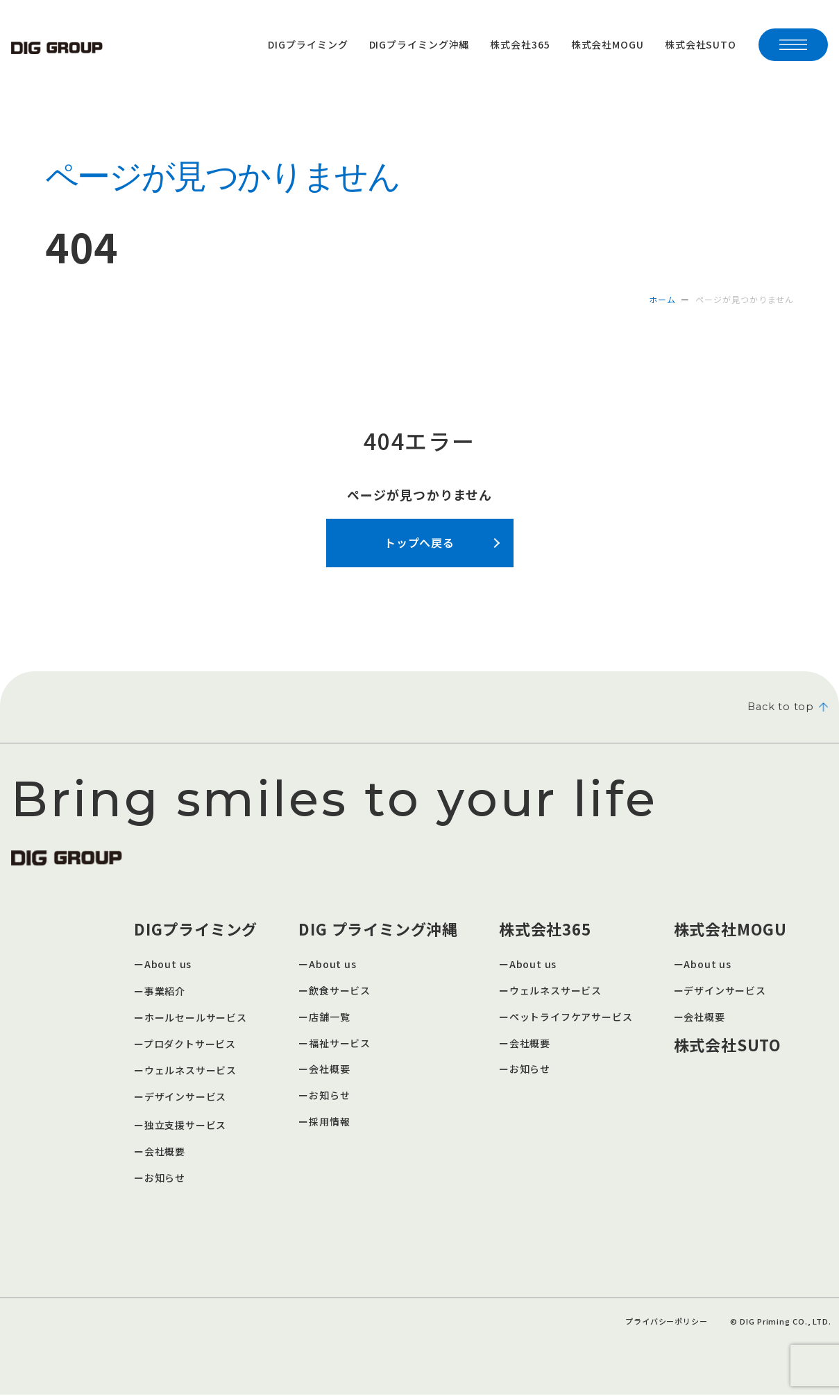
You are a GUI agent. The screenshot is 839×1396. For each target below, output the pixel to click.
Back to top (785, 707)
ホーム (662, 299)
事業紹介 (165, 992)
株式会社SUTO (700, 44)
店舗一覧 (329, 1018)
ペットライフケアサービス (571, 1018)
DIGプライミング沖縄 (419, 44)
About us (168, 965)
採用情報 (329, 1123)
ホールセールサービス (196, 1019)
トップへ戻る (419, 542)
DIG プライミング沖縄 (378, 930)
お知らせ (165, 1179)
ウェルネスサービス (190, 1071)
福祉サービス (340, 1044)
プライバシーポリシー (666, 1322)
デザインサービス (185, 1098)
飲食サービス (340, 992)
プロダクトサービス (190, 1045)
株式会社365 (520, 44)
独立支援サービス (185, 1126)
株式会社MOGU (607, 44)
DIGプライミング (308, 44)
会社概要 (165, 1153)
